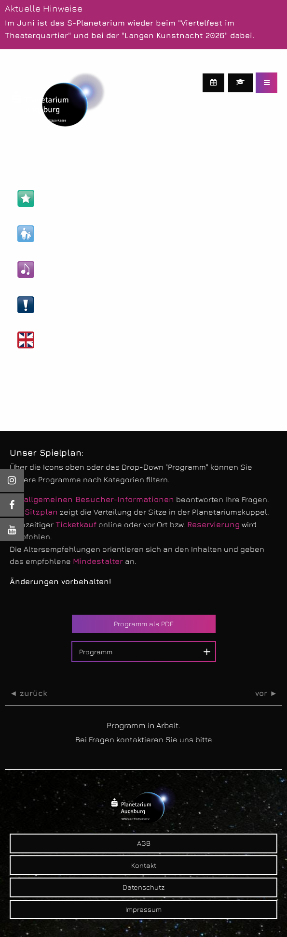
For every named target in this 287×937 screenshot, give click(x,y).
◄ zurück (28, 693)
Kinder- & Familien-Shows (77, 233)
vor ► (266, 693)
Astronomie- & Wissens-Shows (87, 198)
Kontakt (143, 865)
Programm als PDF (143, 624)
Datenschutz (143, 887)
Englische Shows (61, 340)
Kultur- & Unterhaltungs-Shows (88, 269)
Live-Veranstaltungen (70, 304)
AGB (143, 843)
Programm (95, 652)
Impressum (143, 909)
